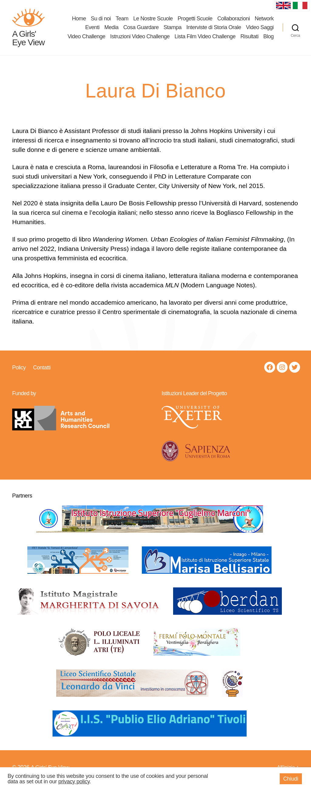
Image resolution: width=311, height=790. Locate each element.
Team (122, 21)
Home (79, 21)
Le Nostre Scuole (153, 21)
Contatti (41, 373)
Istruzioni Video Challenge (140, 39)
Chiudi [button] (290, 779)
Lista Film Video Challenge (205, 39)
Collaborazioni (233, 21)
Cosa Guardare (141, 30)
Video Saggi (260, 30)
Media (111, 30)
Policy (19, 373)
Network (264, 21)
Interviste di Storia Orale (213, 30)
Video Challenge (86, 39)
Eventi (92, 30)
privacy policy (74, 781)
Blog (268, 39)
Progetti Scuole (195, 21)
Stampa (173, 30)
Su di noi (101, 21)
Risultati (249, 39)
